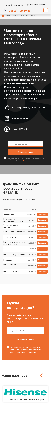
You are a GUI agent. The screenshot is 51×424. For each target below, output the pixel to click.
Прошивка (7, 260)
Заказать (42, 214)
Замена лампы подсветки (14, 249)
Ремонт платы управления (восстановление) (14, 243)
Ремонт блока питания (12, 271)
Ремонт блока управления (14, 254)
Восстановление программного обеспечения (15, 220)
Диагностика (8, 214)
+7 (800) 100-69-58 (19, 10)
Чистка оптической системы (11, 226)
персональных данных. (30, 160)
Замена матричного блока (14, 232)
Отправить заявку (25, 152)
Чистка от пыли (10, 237)
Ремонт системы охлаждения (10, 266)
